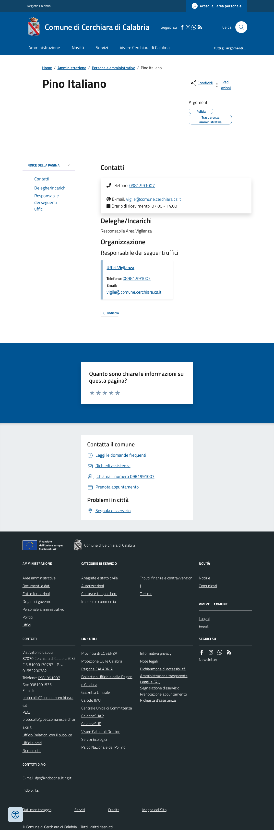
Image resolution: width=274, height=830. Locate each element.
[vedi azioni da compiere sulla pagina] (223, 85)
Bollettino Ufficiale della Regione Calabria (106, 680)
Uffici (27, 625)
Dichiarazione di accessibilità (163, 669)
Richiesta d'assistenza (158, 700)
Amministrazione (44, 47)
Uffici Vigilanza (120, 267)
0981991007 (49, 678)
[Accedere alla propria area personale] (216, 6)
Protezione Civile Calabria (101, 661)
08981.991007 (137, 278)
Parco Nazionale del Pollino (103, 747)
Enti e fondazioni (36, 594)
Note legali (149, 661)
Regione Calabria (39, 5)
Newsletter (208, 659)
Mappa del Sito (154, 810)
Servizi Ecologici (94, 739)
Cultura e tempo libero (99, 594)
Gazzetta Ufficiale (95, 692)
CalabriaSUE (91, 724)
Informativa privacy (155, 653)
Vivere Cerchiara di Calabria (145, 47)
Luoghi (204, 618)
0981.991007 (142, 185)
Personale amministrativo (113, 68)
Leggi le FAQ (150, 682)
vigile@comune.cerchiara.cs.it (153, 199)
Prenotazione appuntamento (163, 694)
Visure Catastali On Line (100, 731)
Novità (78, 47)
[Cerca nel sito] (239, 27)
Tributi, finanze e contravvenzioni (166, 582)
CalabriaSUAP (92, 716)
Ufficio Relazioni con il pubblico (47, 735)
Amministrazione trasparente (164, 676)
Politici (28, 617)
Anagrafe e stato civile (99, 578)
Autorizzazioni (92, 586)
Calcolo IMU (91, 700)
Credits (113, 810)
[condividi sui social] (201, 83)
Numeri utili (32, 750)
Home (47, 68)
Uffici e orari (32, 743)
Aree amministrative (39, 578)
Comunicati (208, 586)
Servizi (102, 47)
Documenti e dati (36, 586)
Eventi (204, 626)
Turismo (146, 594)
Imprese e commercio (98, 601)
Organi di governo (37, 601)
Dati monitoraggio (37, 810)
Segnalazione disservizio (159, 688)
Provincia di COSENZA (99, 653)
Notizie (204, 578)
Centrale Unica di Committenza (106, 708)
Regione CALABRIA (97, 669)
